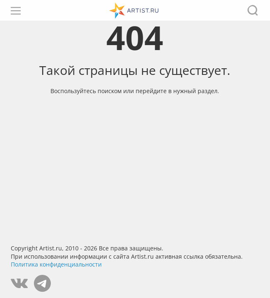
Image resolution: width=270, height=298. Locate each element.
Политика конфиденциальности (56, 264)
